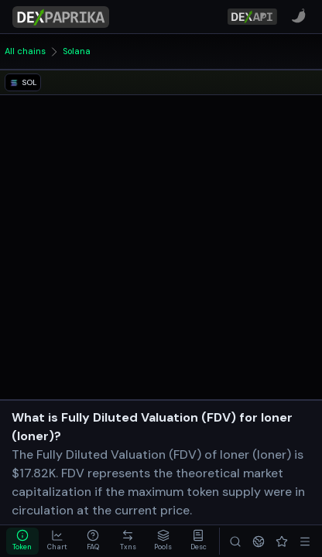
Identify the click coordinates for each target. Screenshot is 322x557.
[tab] (22, 541)
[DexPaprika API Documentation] (252, 17)
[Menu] (305, 541)
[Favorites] (282, 541)
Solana (77, 51)
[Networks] (258, 541)
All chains (25, 51)
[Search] (235, 541)
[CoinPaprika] (299, 16)
